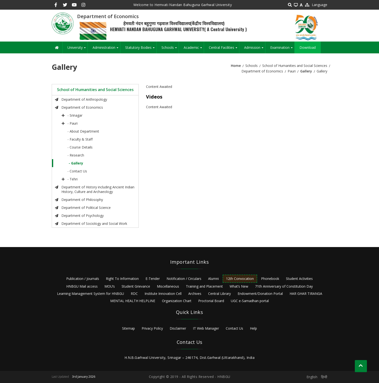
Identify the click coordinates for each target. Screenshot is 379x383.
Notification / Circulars (184, 278)
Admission (254, 49)
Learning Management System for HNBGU (90, 293)
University (77, 49)
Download (307, 47)
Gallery (306, 71)
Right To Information (122, 278)
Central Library (219, 293)
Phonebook (270, 278)
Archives (194, 293)
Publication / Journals (82, 278)
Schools (170, 49)
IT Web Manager (206, 328)
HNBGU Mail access (82, 286)
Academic (194, 49)
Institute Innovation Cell (163, 293)
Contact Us (234, 328)
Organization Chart (176, 300)
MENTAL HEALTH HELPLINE (132, 300)
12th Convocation (240, 278)
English (311, 377)
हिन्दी (324, 377)
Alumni (213, 278)
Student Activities (299, 278)
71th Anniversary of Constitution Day (284, 286)
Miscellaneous (168, 286)
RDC (134, 293)
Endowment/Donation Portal (260, 293)
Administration (106, 49)
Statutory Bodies (140, 49)
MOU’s (109, 286)
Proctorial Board (211, 300)
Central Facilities (224, 49)
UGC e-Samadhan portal (250, 300)
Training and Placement (204, 286)
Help (253, 328)
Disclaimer (178, 328)
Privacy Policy (152, 328)
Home (236, 65)
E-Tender (153, 278)
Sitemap (128, 328)
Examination (282, 49)
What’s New (239, 286)
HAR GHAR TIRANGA (306, 293)
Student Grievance (136, 286)
